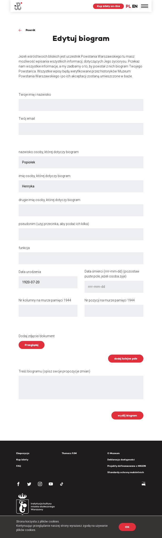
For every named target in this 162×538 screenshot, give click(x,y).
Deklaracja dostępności (121, 459)
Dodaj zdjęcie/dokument (37, 336)
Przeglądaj (31, 345)
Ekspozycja (22, 453)
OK (127, 527)
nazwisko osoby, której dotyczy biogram (49, 152)
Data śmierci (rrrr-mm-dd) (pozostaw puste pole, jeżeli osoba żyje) (112, 273)
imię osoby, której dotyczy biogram (44, 176)
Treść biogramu (54, 371)
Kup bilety (22, 459)
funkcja (24, 248)
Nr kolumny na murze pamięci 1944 (45, 300)
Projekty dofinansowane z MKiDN (126, 465)
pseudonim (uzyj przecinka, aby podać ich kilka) (54, 224)
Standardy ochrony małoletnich (125, 472)
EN (135, 6)
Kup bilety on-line (108, 6)
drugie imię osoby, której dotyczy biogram (49, 200)
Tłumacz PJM (69, 453)
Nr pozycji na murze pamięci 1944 (110, 300)
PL (128, 6)
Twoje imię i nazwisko (35, 94)
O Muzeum (113, 453)
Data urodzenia (30, 272)
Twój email (27, 118)
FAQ (18, 465)
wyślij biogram (127, 415)
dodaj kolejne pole (125, 358)
